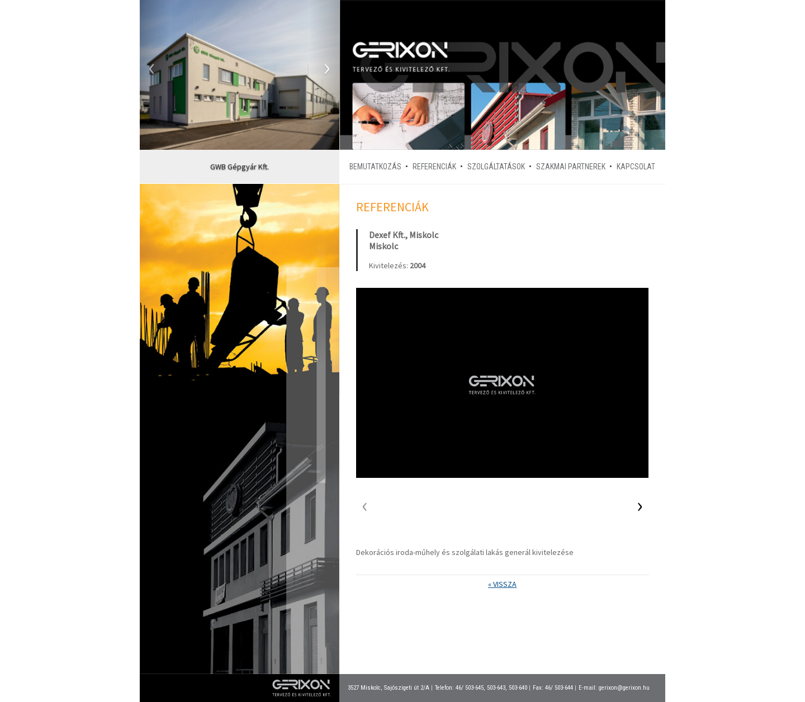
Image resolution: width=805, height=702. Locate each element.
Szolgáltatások (496, 166)
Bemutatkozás (375, 166)
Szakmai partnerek (570, 166)
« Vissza (502, 584)
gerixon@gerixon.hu (624, 687)
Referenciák (434, 166)
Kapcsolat (636, 166)
